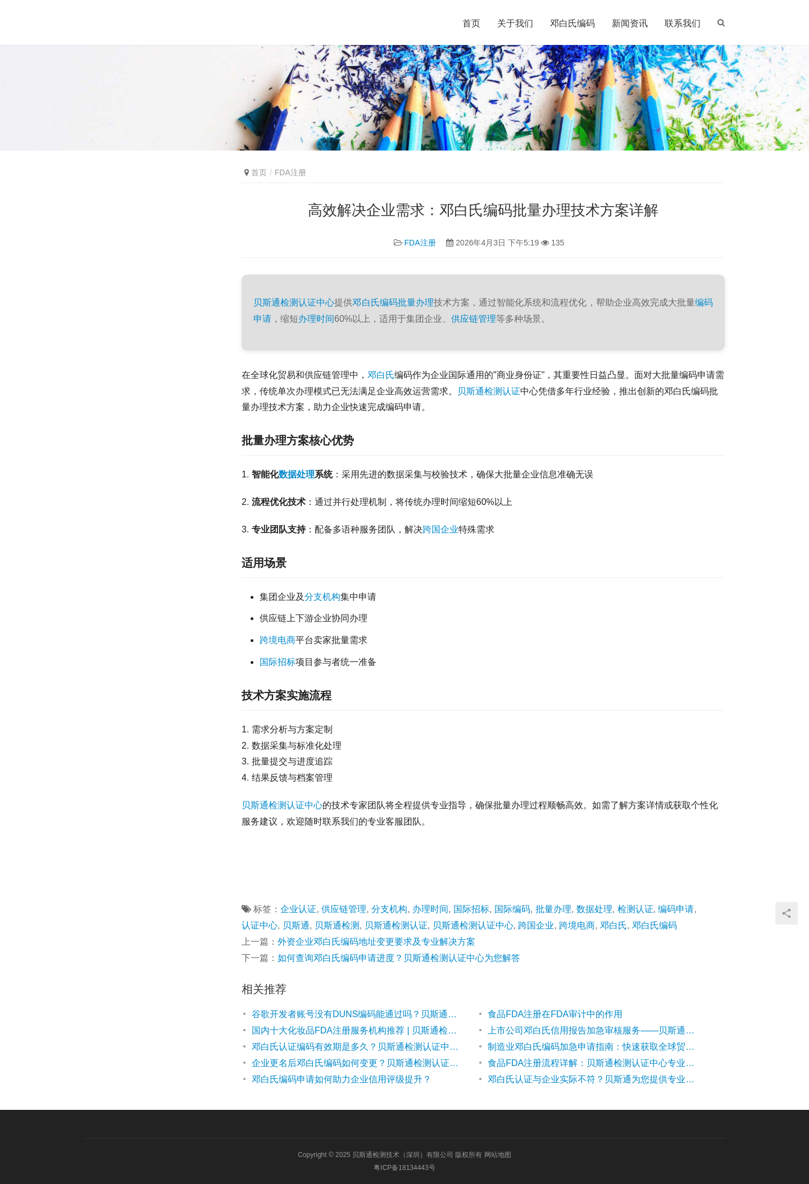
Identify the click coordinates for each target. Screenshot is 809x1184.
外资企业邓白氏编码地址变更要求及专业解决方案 (376, 941)
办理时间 (316, 319)
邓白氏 (380, 375)
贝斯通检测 (264, 805)
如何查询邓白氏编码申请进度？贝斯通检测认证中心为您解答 (399, 958)
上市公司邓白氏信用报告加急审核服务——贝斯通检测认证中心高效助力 (594, 1030)
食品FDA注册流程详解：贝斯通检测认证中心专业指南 (594, 1063)
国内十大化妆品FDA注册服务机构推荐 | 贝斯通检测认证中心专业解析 (358, 1030)
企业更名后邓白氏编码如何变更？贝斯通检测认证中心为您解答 (358, 1063)
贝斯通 (296, 925)
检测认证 (635, 909)
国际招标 (278, 662)
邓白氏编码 (572, 23)
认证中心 (304, 805)
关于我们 (515, 23)
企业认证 (298, 909)
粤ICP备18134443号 (404, 1168)
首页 (471, 23)
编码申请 (676, 909)
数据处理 (297, 474)
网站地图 (497, 1155)
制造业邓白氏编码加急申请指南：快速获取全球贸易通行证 (594, 1046)
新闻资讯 (630, 23)
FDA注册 (420, 242)
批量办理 (416, 302)
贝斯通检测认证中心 (293, 302)
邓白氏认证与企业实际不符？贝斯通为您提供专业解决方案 (594, 1079)
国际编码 (512, 909)
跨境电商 (278, 640)
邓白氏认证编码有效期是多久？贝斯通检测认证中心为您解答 (358, 1046)
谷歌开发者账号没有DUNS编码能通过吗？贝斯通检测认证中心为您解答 (358, 1014)
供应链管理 (473, 319)
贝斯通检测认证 (488, 391)
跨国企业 (440, 529)
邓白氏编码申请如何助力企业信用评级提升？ (341, 1079)
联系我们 (683, 23)
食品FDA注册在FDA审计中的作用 (555, 1014)
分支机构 (322, 597)
